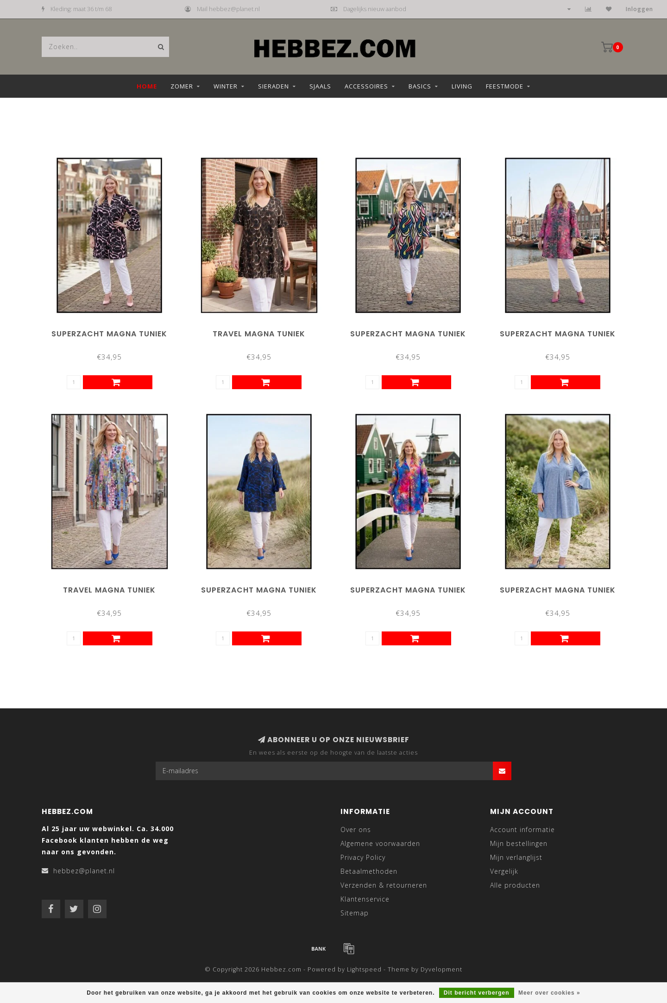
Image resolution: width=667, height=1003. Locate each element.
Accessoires (366, 86)
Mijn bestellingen (518, 843)
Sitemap (354, 912)
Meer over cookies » (549, 993)
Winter (226, 86)
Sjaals (320, 86)
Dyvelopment (441, 969)
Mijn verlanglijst (516, 857)
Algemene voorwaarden (380, 843)
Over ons (355, 829)
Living (462, 86)
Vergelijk (504, 871)
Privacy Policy (362, 857)
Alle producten (515, 885)
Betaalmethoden (368, 871)
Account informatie (522, 829)
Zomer (181, 86)
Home (147, 86)
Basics (420, 86)
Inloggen (639, 9)
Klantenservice (365, 899)
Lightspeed (364, 969)
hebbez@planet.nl (84, 870)
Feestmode (504, 86)
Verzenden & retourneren (383, 885)
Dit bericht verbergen (477, 993)
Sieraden (273, 86)
